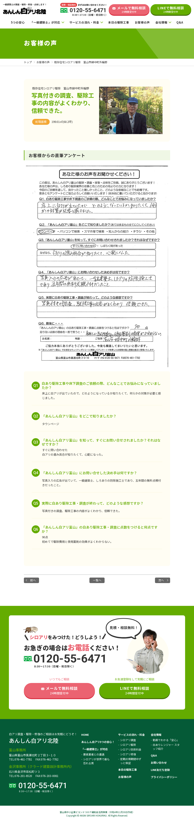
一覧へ (97, 580)
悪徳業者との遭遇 (93, 754)
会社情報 (161, 22)
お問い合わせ (159, 762)
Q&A (179, 22)
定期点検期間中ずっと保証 (130, 761)
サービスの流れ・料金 (84, 22)
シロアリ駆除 (128, 745)
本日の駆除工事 (118, 22)
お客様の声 (142, 22)
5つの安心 (18, 22)
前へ (33, 580)
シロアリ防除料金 (130, 749)
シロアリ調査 (128, 740)
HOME (85, 735)
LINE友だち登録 (160, 770)
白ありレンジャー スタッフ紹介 (166, 747)
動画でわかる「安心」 (166, 740)
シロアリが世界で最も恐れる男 (96, 761)
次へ (161, 580)
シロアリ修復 (128, 754)
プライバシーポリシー (164, 777)
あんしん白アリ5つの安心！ (98, 742)
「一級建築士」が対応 (45, 22)
